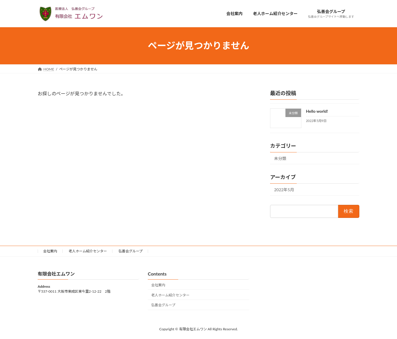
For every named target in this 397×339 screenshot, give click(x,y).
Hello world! (317, 111)
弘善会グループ (131, 251)
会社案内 (50, 251)
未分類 (280, 158)
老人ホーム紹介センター (88, 251)
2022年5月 (284, 189)
